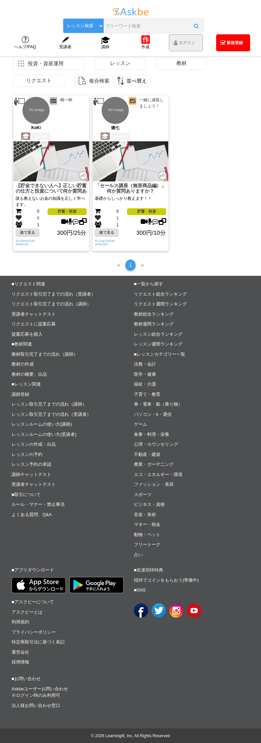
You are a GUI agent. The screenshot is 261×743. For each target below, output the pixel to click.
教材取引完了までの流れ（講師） (45, 354)
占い (138, 554)
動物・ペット (147, 534)
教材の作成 (23, 364)
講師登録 (20, 394)
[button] (199, 26)
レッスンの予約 (27, 454)
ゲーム (140, 424)
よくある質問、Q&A (32, 514)
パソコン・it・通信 (153, 414)
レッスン (120, 63)
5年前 (121, 136)
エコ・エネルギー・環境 (158, 474)
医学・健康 (145, 374)
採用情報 (20, 662)
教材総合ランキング (154, 314)
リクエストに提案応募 (34, 323)
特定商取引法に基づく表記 (38, 641)
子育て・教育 (147, 394)
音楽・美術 (145, 514)
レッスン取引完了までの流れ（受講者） (51, 414)
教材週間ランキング (154, 323)
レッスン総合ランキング (158, 334)
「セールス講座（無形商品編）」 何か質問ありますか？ (130, 188)
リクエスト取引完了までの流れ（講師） (51, 303)
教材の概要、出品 (29, 374)
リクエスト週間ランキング (160, 303)
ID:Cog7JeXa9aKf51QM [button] (105, 242)
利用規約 (20, 621)
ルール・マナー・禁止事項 (38, 504)
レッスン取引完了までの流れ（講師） (49, 404)
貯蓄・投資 (67, 211)
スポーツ (143, 494)
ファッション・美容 (154, 484)
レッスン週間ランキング (158, 344)
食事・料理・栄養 (151, 434)
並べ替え (136, 81)
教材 (181, 63)
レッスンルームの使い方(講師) (42, 424)
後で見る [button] (27, 232)
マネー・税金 (147, 524)
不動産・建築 (147, 454)
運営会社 (20, 652)
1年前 (41, 136)
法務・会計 (145, 364)
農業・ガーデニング (154, 464)
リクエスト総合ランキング (160, 294)
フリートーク (147, 544)
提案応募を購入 (27, 334)
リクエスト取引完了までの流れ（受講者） (53, 294)
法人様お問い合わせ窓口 (36, 705)
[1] (130, 265)
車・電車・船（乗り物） (158, 404)
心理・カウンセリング (156, 444)
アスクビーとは (27, 612)
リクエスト (39, 80)
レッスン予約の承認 (31, 464)
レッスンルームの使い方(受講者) (44, 434)
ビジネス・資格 (149, 504)
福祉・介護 (145, 384)
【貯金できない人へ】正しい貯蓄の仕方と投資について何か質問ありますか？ (51, 188)
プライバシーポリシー (34, 632)
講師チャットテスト (31, 474)
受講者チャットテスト (34, 314)
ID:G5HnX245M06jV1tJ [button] (25, 242)
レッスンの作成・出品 (34, 444)
